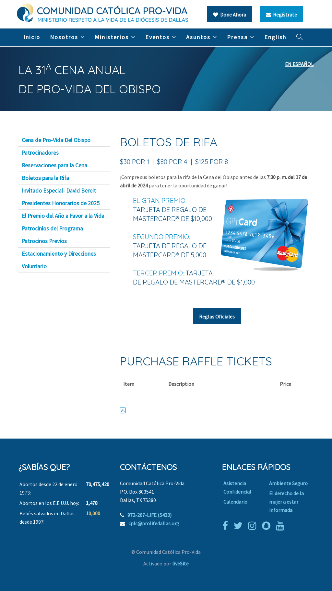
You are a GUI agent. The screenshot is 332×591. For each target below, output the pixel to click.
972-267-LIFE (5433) (149, 515)
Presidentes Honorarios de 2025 (61, 203)
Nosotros (64, 37)
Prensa (237, 37)
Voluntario (34, 266)
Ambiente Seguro (288, 483)
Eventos (157, 37)
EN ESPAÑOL (299, 64)
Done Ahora (229, 14)
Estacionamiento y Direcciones (59, 253)
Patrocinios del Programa (52, 228)
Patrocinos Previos (44, 241)
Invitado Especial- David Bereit (59, 190)
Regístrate (281, 14)
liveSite (180, 563)
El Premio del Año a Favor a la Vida (63, 215)
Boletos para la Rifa (45, 178)
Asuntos (198, 37)
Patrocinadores (40, 152)
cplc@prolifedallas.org (153, 523)
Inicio (31, 37)
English (275, 37)
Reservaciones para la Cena (54, 165)
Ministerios (112, 37)
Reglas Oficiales (217, 316)
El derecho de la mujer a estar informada (286, 501)
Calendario (235, 501)
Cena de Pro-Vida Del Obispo (56, 140)
